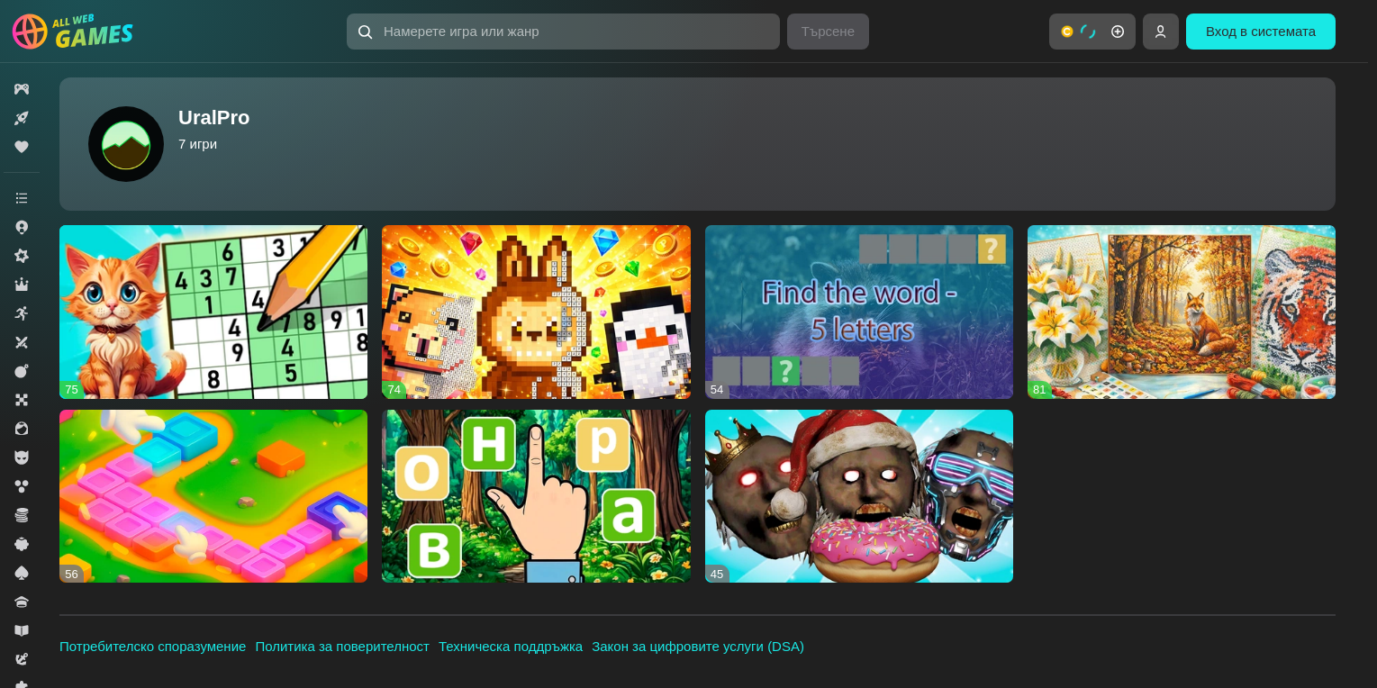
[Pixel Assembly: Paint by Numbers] (536, 312)
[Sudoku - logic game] (213, 312)
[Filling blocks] (213, 497)
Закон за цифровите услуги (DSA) (698, 646)
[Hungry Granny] (859, 497)
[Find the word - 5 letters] (859, 312)
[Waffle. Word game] (536, 497)
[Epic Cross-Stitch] (1182, 312)
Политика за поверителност (342, 646)
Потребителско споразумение (152, 646)
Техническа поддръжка (511, 646)
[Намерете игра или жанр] (563, 31)
